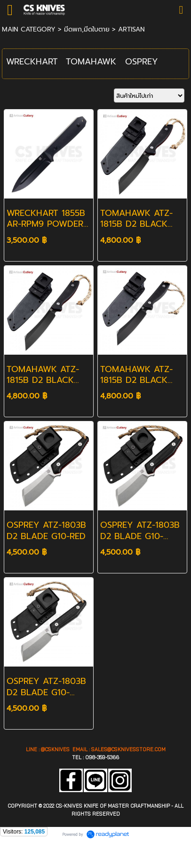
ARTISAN (131, 29)
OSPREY (141, 61)
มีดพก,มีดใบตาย (87, 29)
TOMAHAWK (91, 61)
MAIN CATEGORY (29, 29)
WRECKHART (32, 61)
